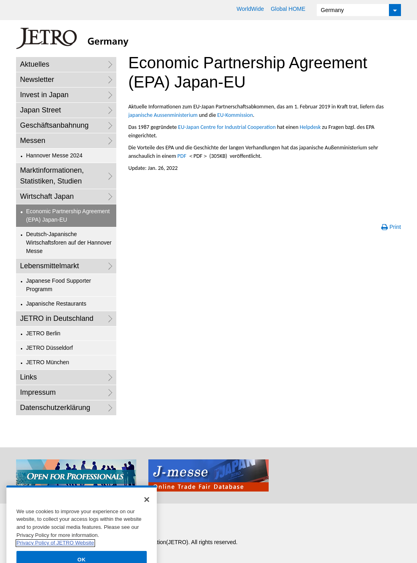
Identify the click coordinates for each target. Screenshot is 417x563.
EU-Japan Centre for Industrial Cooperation (226, 127)
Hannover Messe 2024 (54, 155)
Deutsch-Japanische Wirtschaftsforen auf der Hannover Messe (68, 242)
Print (395, 227)
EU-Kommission (235, 115)
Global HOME (288, 9)
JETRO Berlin (43, 333)
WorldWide (250, 9)
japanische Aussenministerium (163, 115)
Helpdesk (310, 127)
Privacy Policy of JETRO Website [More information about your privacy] (55, 552)
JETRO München (47, 362)
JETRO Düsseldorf (49, 348)
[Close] (147, 508)
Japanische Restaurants (56, 303)
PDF (181, 156)
